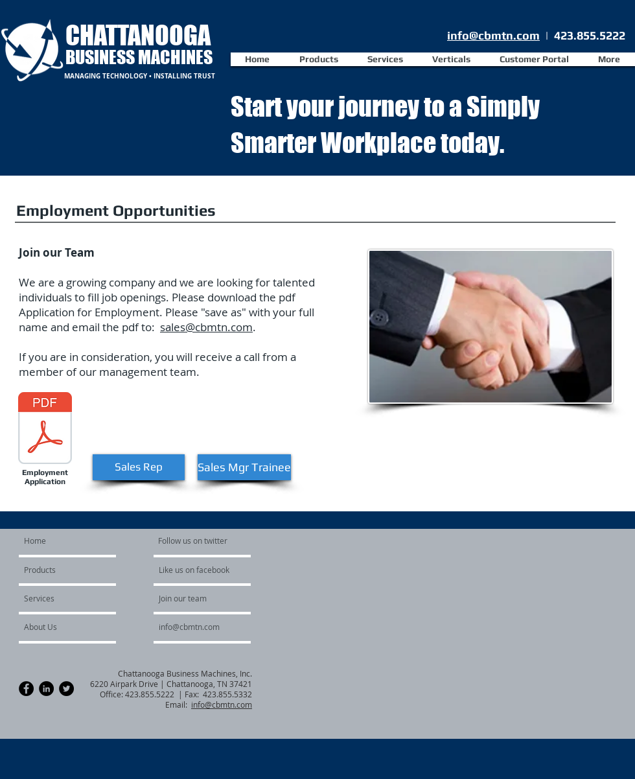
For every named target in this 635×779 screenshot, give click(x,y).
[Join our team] (194, 598)
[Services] (59, 598)
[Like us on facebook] (198, 569)
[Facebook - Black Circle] (26, 688)
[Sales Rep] (139, 467)
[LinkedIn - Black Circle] (46, 688)
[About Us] (58, 626)
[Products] (61, 569)
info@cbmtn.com (493, 35)
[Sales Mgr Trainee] (244, 467)
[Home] (73, 540)
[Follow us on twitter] (193, 540)
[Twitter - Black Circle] (66, 688)
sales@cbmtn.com (206, 327)
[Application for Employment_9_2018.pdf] (45, 430)
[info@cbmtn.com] (205, 626)
